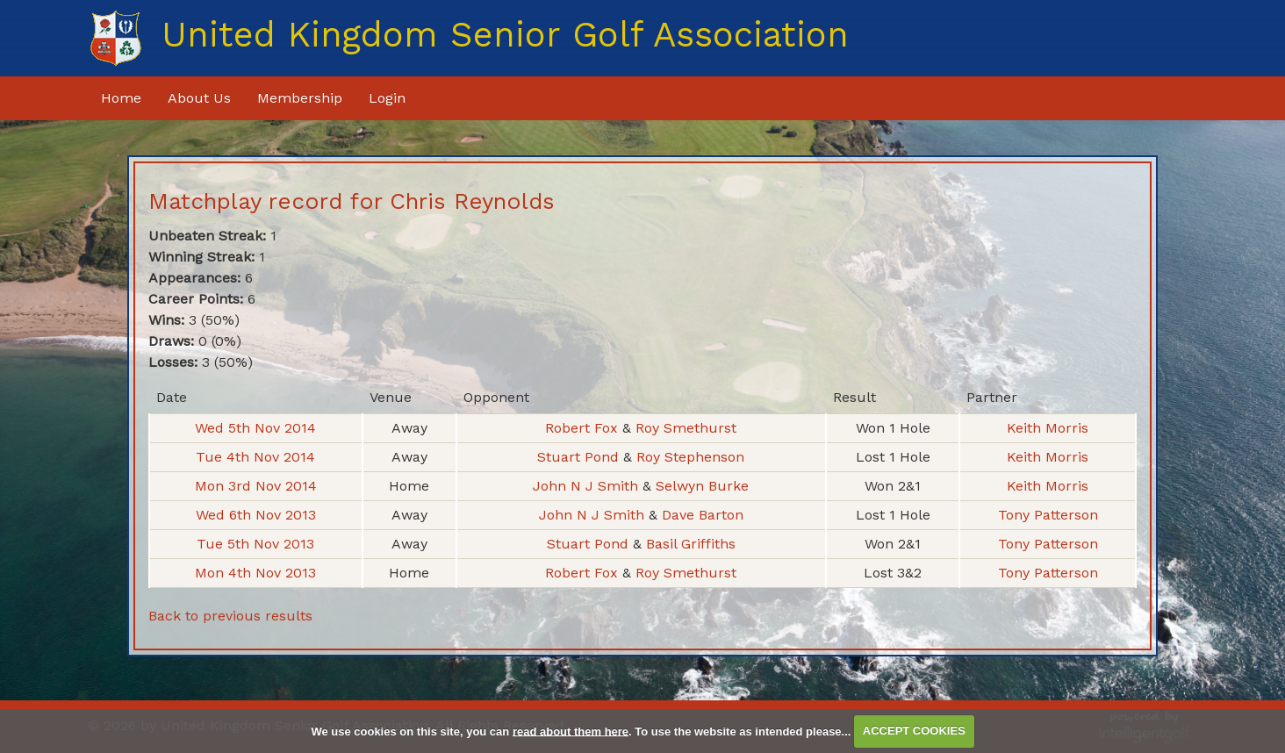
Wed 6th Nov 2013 (256, 514)
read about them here (570, 730)
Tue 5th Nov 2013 (255, 543)
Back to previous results (230, 615)
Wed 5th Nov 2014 (255, 428)
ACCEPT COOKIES (914, 730)
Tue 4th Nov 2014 (255, 456)
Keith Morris (1047, 428)
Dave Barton (702, 514)
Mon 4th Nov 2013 (255, 572)
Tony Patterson (1048, 514)
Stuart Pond (580, 456)
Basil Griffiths (691, 543)
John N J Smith (587, 485)
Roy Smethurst (685, 428)
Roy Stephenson (690, 456)
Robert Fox (583, 428)
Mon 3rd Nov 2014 (256, 485)
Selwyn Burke (702, 485)
